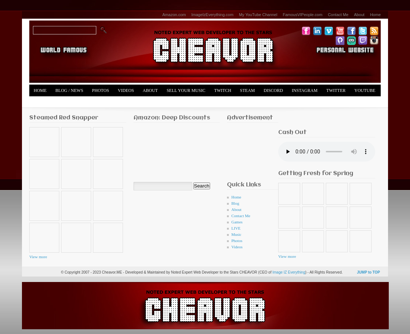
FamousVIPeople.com (302, 14)
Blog (235, 203)
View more (38, 257)
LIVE (236, 228)
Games (237, 222)
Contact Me (338, 14)
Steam (247, 90)
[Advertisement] (250, 150)
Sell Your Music (186, 90)
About (359, 14)
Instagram (304, 90)
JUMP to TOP (368, 272)
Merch (41, 102)
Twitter (336, 90)
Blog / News (69, 90)
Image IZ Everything (288, 272)
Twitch (222, 90)
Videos (126, 90)
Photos (100, 90)
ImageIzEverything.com (212, 14)
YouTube (364, 90)
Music (236, 234)
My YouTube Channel (258, 14)
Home (375, 14)
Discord (273, 90)
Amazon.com (174, 14)
